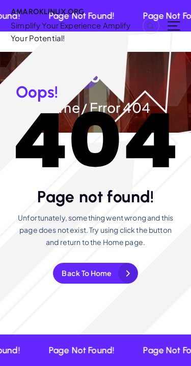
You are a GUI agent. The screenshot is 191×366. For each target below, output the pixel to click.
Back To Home (87, 273)
